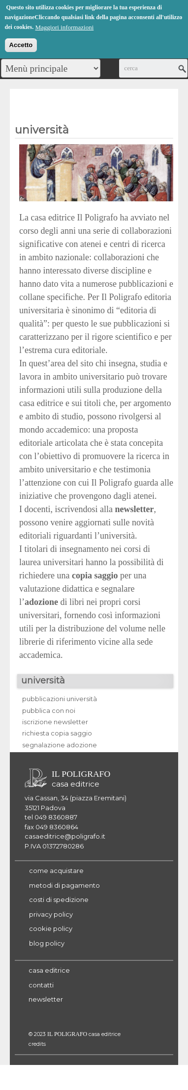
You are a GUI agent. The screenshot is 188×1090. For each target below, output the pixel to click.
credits (37, 1044)
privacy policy (51, 914)
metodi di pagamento (64, 885)
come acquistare (56, 870)
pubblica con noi (48, 710)
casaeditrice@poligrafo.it (65, 836)
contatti (41, 985)
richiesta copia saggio (57, 733)
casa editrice (49, 970)
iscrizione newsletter (55, 722)
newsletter (46, 999)
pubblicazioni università (59, 699)
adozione (41, 602)
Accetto (21, 44)
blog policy (46, 943)
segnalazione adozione (59, 745)
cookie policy (50, 928)
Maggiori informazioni (64, 26)
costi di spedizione (59, 899)
